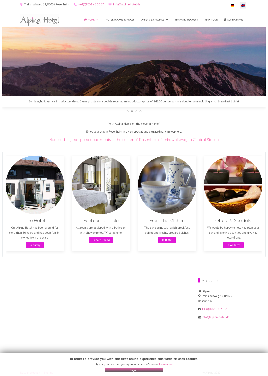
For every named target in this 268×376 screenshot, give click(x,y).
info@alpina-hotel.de (126, 4)
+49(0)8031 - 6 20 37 (91, 4)
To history (34, 244)
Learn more (166, 364)
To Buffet (167, 240)
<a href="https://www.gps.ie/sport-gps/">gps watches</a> (101, 322)
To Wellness (233, 244)
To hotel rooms (101, 240)
